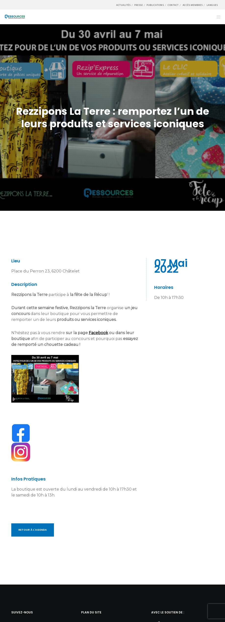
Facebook (98, 332)
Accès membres (193, 5)
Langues (212, 5)
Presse (138, 5)
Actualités (123, 5)
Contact (173, 5)
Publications (155, 5)
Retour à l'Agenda (32, 530)
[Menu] (216, 17)
